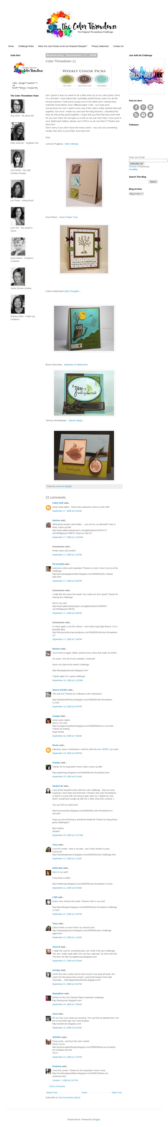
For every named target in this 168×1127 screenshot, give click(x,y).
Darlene (56, 520)
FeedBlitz (133, 169)
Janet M (56, 947)
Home (11, 46)
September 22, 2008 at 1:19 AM (67, 937)
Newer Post (51, 1092)
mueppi (56, 716)
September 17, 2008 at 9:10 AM (67, 511)
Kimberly (56, 1066)
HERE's (105, 749)
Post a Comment (57, 1086)
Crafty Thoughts (71, 291)
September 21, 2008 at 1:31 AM (67, 858)
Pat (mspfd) (58, 564)
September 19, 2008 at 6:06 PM (67, 753)
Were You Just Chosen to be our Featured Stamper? (62, 46)
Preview (132, 166)
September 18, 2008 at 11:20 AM (67, 680)
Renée (55, 745)
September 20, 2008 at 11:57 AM (67, 835)
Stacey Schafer (59, 690)
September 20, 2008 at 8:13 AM (67, 776)
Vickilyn (56, 762)
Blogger (96, 1119)
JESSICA (56, 1037)
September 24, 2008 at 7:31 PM (67, 1057)
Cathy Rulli (57, 503)
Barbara (56, 649)
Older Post (117, 1092)
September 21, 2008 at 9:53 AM (67, 888)
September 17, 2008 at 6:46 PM (67, 613)
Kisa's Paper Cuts (68, 217)
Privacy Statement (100, 46)
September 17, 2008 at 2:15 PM (67, 554)
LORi (54, 897)
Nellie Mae (57, 868)
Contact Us (118, 46)
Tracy (55, 844)
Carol (55, 1014)
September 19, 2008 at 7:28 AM (67, 736)
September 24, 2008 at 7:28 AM (67, 1004)
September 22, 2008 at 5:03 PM (67, 984)
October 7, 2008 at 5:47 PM (65, 1080)
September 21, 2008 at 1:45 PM (67, 914)
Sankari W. (57, 786)
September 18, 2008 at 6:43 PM (67, 706)
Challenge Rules (26, 46)
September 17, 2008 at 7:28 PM (67, 639)
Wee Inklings (71, 144)
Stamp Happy (75, 420)
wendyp (56, 970)
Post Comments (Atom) (69, 1097)
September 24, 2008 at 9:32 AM (67, 1027)
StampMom (58, 993)
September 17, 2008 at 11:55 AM (67, 537)
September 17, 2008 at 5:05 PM (67, 581)
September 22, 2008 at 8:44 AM (67, 961)
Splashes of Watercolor (76, 364)
